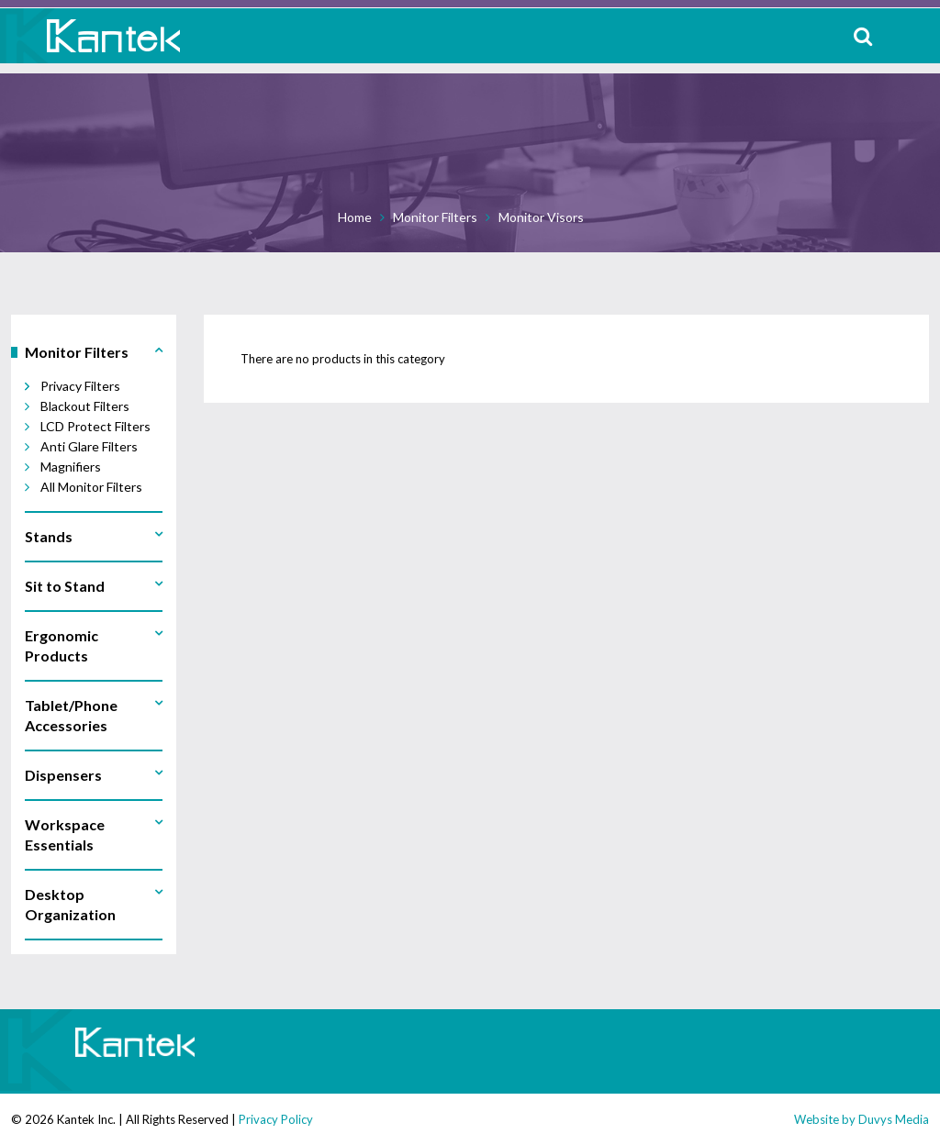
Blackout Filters (84, 406)
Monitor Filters (435, 217)
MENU (912, 35)
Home (355, 217)
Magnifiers (70, 466)
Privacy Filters (80, 386)
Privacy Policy (276, 1119)
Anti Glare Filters (89, 446)
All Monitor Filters (91, 487)
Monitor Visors (541, 217)
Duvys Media (893, 1119)
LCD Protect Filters (95, 426)
